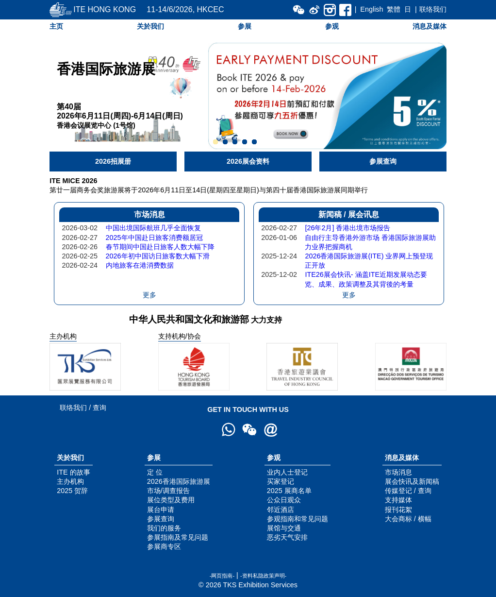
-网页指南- (222, 576)
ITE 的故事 (73, 472)
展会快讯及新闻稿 (412, 481)
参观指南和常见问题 (297, 519)
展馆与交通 (284, 528)
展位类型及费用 (171, 500)
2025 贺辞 (72, 491)
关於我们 (150, 26)
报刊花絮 (398, 509)
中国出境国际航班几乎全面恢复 (153, 228)
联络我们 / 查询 (83, 407)
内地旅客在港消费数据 (140, 265)
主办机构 (70, 481)
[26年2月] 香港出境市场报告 (347, 228)
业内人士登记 (287, 472)
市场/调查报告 (168, 491)
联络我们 (432, 9)
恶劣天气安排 (287, 537)
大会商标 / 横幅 (408, 519)
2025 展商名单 (289, 491)
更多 (149, 295)
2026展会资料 (248, 161)
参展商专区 (164, 546)
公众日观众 (284, 500)
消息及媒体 (429, 26)
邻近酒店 (280, 509)
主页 (56, 26)
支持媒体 (398, 500)
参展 (244, 26)
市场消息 (398, 472)
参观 (332, 26)
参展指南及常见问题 (177, 537)
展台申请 (160, 509)
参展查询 (383, 161)
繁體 (393, 9)
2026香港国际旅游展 (178, 481)
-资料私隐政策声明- (263, 576)
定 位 (155, 472)
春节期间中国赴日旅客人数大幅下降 (160, 247)
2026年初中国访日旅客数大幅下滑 (158, 256)
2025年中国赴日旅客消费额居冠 (154, 237)
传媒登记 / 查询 (408, 491)
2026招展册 (113, 161)
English (371, 9)
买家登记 (280, 481)
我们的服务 (164, 528)
